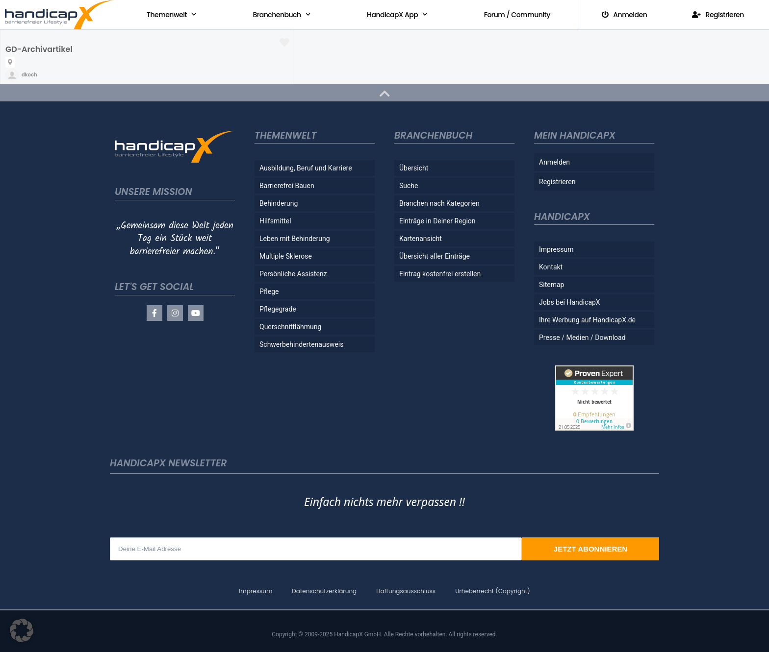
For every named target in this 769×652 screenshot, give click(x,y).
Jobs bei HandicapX (569, 302)
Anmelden (624, 15)
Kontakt (551, 267)
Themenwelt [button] (171, 14)
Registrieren (718, 15)
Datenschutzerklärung (324, 591)
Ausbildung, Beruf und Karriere (305, 168)
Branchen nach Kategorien (439, 203)
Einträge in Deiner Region (437, 221)
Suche (408, 186)
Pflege (269, 291)
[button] (21, 630)
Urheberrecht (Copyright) (492, 591)
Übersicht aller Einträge (434, 256)
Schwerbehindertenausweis (301, 344)
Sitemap (551, 285)
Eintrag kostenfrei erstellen (440, 274)
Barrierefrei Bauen (286, 186)
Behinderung (278, 203)
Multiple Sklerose (285, 256)
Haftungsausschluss (406, 591)
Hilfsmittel (275, 221)
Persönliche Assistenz (293, 274)
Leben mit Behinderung (294, 238)
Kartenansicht (420, 238)
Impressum (556, 249)
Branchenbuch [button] (281, 14)
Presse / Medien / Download (582, 337)
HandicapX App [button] (397, 14)
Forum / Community (517, 15)
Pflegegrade (277, 309)
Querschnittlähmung (290, 327)
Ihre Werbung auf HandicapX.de (587, 320)
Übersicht (413, 168)
